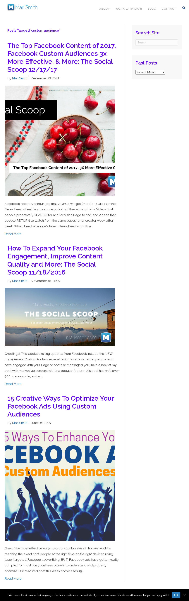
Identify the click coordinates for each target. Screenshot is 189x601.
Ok (176, 595)
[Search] (183, 7)
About (104, 8)
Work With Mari (128, 8)
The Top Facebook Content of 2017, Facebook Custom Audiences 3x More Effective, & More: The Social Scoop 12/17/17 (61, 57)
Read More (13, 234)
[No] (184, 595)
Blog (151, 8)
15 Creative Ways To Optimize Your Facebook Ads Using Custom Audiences (60, 406)
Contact (168, 8)
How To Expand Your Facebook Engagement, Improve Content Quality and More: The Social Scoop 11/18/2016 (55, 260)
